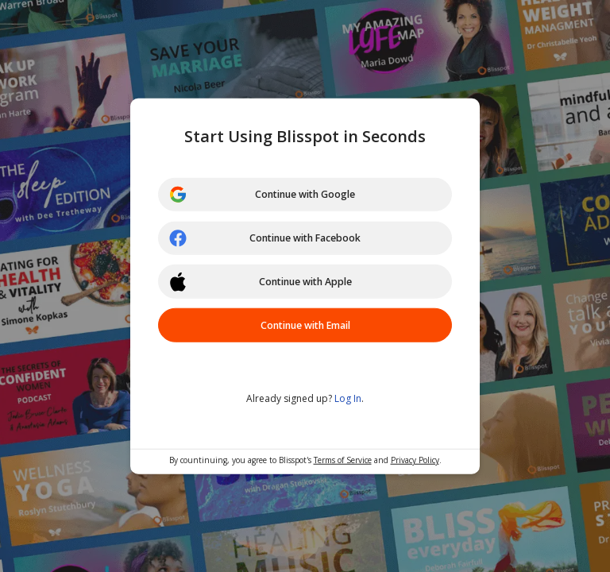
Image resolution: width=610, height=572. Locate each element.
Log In (347, 401)
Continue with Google (266, 192)
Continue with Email (305, 327)
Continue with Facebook (270, 237)
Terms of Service (343, 462)
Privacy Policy (415, 462)
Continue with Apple (264, 282)
